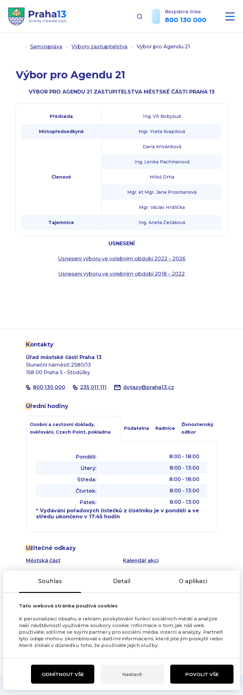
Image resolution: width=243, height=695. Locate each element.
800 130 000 (185, 20)
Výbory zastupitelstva (100, 47)
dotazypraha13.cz (148, 387)
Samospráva (46, 47)
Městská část (43, 561)
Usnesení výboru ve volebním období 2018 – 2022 (121, 274)
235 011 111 (93, 387)
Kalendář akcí (141, 561)
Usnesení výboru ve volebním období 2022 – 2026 (121, 259)
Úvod (18, 47)
